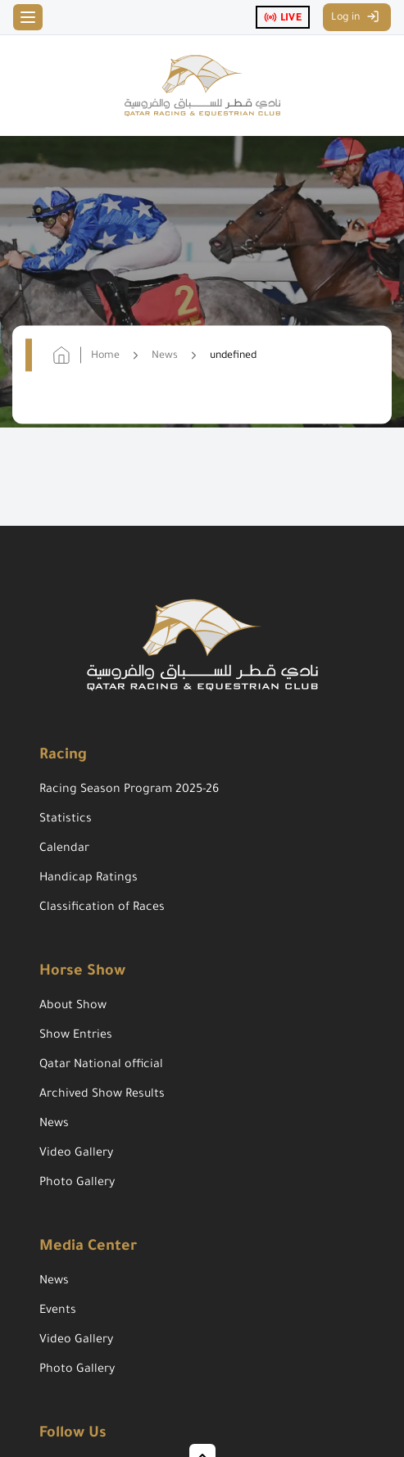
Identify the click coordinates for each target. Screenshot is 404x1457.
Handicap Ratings (88, 878)
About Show (73, 1006)
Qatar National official (101, 1065)
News (54, 1124)
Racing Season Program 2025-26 (129, 790)
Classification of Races (102, 908)
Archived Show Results (102, 1095)
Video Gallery (76, 1154)
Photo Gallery (77, 1183)
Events (57, 1311)
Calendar (64, 849)
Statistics (65, 819)
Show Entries (75, 1036)
